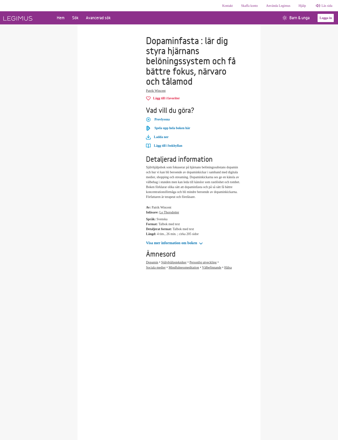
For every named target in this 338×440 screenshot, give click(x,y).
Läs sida (327, 6)
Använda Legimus (278, 6)
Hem (61, 18)
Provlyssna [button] (158, 119)
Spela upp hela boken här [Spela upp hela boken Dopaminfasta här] (168, 128)
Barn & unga (296, 18)
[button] (175, 243)
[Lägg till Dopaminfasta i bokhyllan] (164, 145)
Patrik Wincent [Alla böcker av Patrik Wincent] (156, 91)
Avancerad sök (98, 18)
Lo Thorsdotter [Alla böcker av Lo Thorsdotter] (169, 212)
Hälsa (228, 267)
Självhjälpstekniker (174, 262)
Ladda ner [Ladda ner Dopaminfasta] (157, 137)
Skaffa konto (249, 6)
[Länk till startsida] (26, 17)
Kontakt (227, 6)
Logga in (325, 18)
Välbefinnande (211, 267)
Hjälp (302, 6)
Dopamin (152, 262)
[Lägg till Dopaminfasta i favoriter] (163, 98)
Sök (75, 18)
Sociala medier (156, 267)
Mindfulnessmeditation (184, 267)
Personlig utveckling (203, 262)
